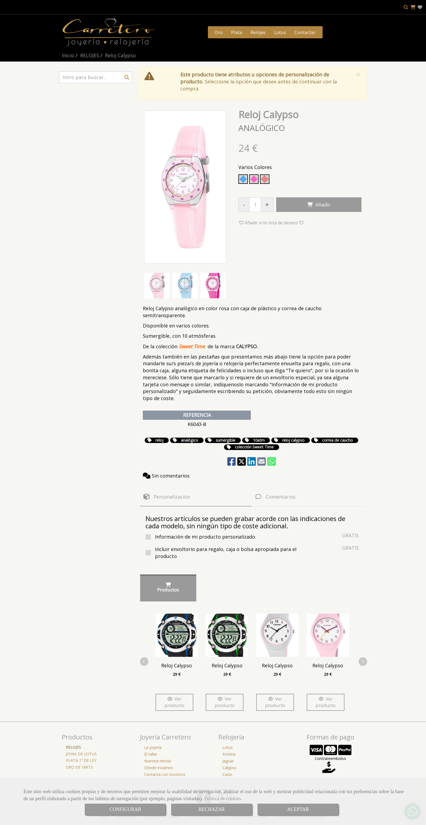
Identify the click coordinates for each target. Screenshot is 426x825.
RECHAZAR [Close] (211, 809)
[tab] (196, 496)
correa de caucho (337, 440)
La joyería (152, 747)
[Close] (358, 74)
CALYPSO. (247, 346)
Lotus (280, 32)
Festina (228, 754)
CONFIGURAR (125, 809)
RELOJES (73, 747)
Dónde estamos (158, 767)
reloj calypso (293, 440)
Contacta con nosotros (164, 774)
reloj (159, 440)
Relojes (258, 32)
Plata (236, 32)
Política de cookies (222, 798)
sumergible (225, 440)
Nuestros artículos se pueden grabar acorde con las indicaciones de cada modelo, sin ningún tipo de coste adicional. (245, 522)
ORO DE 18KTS (79, 767)
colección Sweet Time (254, 446)
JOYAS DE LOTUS (81, 753)
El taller (150, 754)
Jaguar (228, 760)
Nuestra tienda (157, 760)
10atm (259, 440)
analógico (189, 440)
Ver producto (174, 702)
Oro (219, 32)
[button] (271, 223)
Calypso (229, 767)
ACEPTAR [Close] (298, 809)
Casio (227, 774)
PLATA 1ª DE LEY (81, 760)
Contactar (305, 32)
